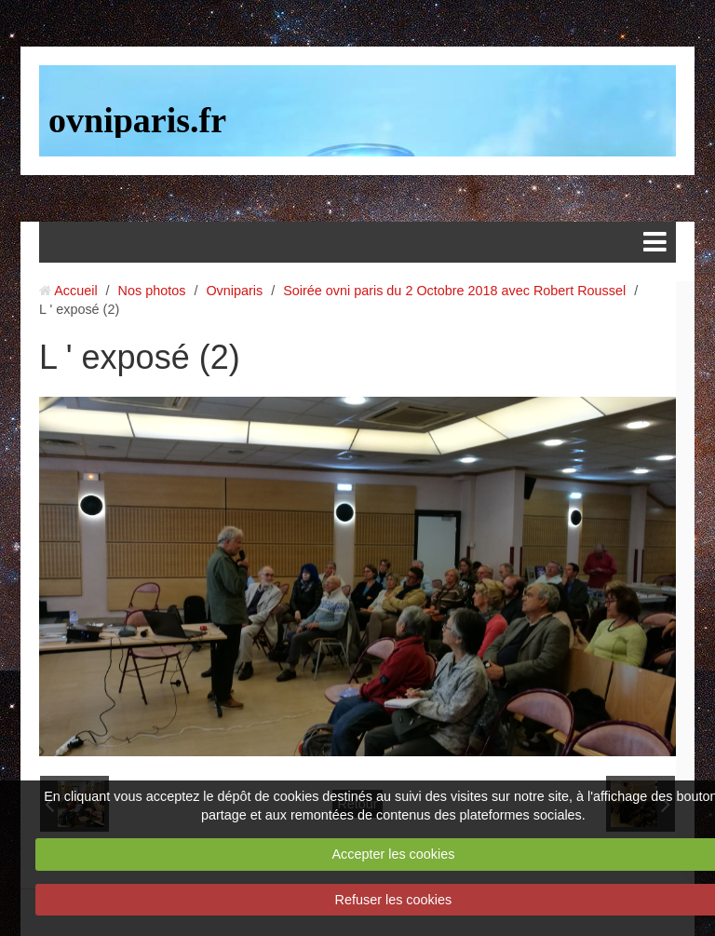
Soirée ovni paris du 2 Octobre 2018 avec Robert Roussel (454, 290)
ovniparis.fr (137, 120)
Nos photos (152, 290)
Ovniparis (234, 290)
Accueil (75, 290)
